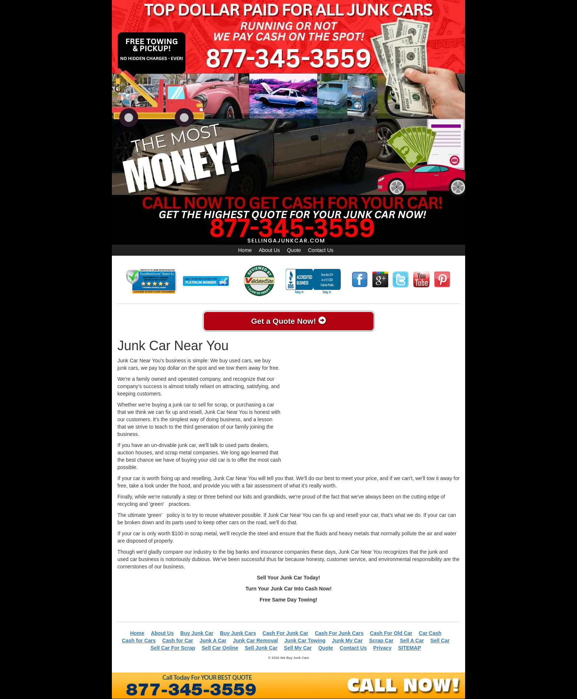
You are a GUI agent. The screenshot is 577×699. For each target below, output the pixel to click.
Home (245, 250)
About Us (269, 250)
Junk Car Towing (305, 640)
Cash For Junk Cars (339, 633)
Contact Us (320, 250)
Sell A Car (412, 640)
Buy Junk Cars (238, 633)
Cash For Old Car (391, 633)
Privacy (382, 648)
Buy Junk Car (196, 633)
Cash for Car (177, 640)
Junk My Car (347, 640)
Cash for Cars (139, 640)
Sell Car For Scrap (173, 648)
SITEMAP (409, 648)
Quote (294, 250)
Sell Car (440, 640)
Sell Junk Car (261, 648)
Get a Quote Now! (288, 320)
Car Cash (430, 633)
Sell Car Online (220, 648)
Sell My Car (298, 648)
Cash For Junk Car (285, 633)
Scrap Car (381, 640)
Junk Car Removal (255, 640)
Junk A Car (212, 640)
